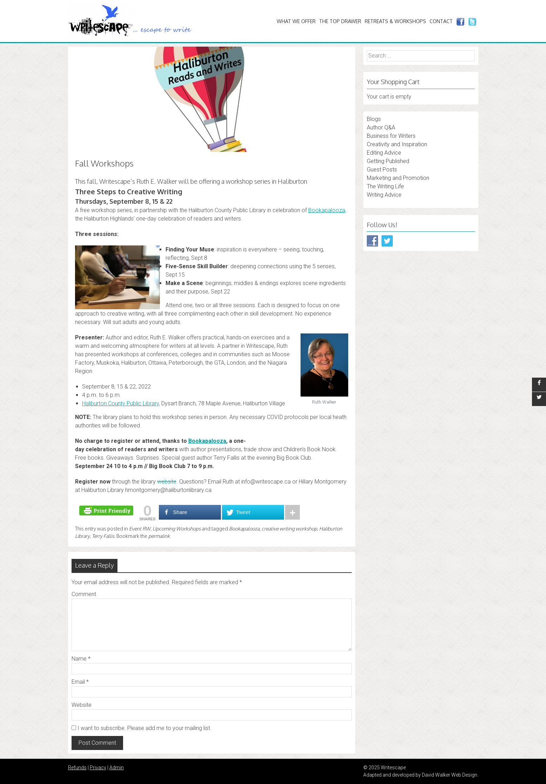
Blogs (374, 119)
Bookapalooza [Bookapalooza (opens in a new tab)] (326, 210)
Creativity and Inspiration (397, 144)
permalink (159, 536)
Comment (84, 594)
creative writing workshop (289, 529)
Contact (441, 21)
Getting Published (388, 161)
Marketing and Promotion (398, 178)
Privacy (98, 767)
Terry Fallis (103, 536)
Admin (116, 767)
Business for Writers (391, 136)
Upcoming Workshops (177, 529)
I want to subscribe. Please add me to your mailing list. (141, 728)
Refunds (77, 767)
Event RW (139, 529)
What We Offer (296, 21)
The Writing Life (385, 186)
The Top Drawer (340, 21)
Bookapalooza (244, 529)
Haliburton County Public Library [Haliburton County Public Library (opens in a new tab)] (120, 403)
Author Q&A (381, 127)
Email (80, 681)
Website (82, 705)
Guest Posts (382, 169)
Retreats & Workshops (395, 21)
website (166, 481)
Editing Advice (384, 152)
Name (81, 658)
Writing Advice (384, 194)
